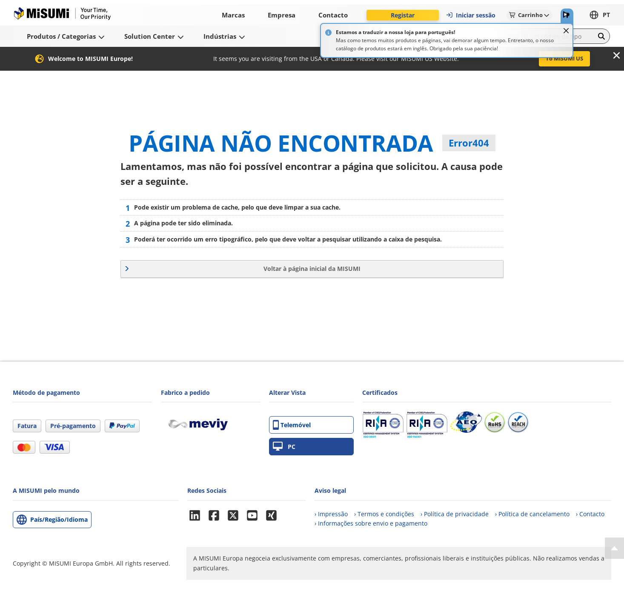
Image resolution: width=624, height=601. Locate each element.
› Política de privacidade (455, 514)
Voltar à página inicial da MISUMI (312, 269)
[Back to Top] (614, 548)
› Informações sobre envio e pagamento (371, 523)
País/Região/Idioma (59, 519)
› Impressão (331, 514)
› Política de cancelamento (532, 514)
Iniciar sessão (470, 15)
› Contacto (590, 514)
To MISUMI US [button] (564, 58)
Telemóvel (292, 425)
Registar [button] (403, 15)
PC (284, 446)
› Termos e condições (384, 514)
